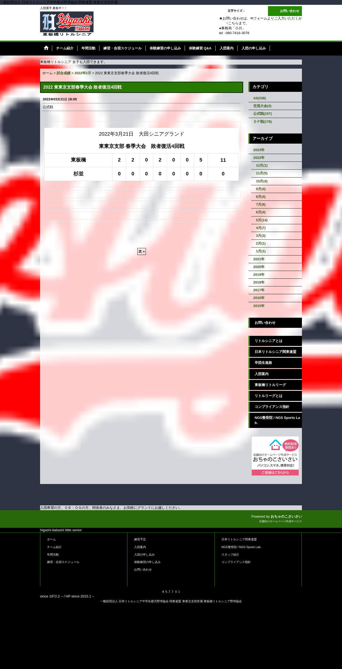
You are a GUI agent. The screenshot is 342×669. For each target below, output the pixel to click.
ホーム (51, 539)
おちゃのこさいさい (286, 516)
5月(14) (261, 220)
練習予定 (140, 539)
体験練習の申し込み (147, 562)
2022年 (259, 158)
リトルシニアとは (268, 341)
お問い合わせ (289, 11)
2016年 (259, 298)
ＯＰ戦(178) (262, 122)
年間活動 (53, 554)
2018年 (259, 282)
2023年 (259, 150)
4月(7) (261, 228)
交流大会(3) (262, 106)
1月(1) (261, 251)
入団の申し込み (144, 554)
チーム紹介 (54, 547)
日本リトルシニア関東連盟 (275, 352)
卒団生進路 (263, 363)
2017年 (259, 290)
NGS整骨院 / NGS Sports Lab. (277, 420)
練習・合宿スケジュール (63, 562)
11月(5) (261, 173)
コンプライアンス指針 (272, 407)
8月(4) (261, 197)
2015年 (259, 306)
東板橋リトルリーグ (270, 385)
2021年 (259, 259)
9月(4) (261, 189)
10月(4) (261, 181)
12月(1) (261, 165)
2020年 (259, 267)
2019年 (259, 275)
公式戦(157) (262, 114)
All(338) (259, 98)
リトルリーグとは (268, 396)
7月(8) (261, 204)
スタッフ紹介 (230, 554)
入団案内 (262, 374)
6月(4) (261, 212)
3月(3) (261, 236)
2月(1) (261, 243)
